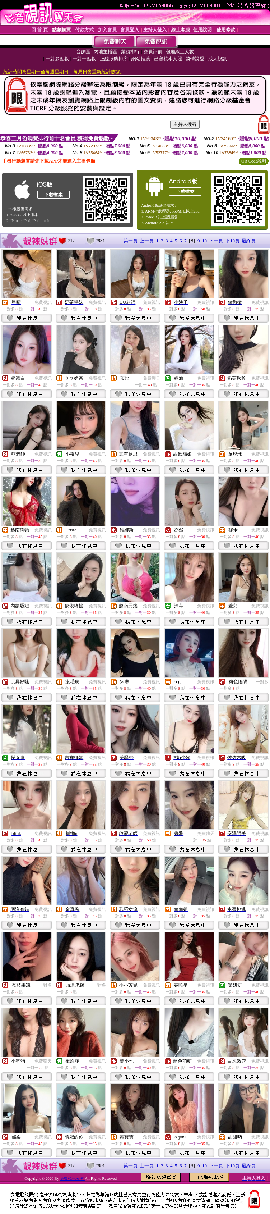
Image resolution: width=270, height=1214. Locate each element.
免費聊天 (151, 378)
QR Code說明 (253, 161)
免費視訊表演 (72, 1178)
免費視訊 (43, 302)
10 (204, 240)
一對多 (262, 681)
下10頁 (232, 240)
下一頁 (216, 240)
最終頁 (249, 240)
